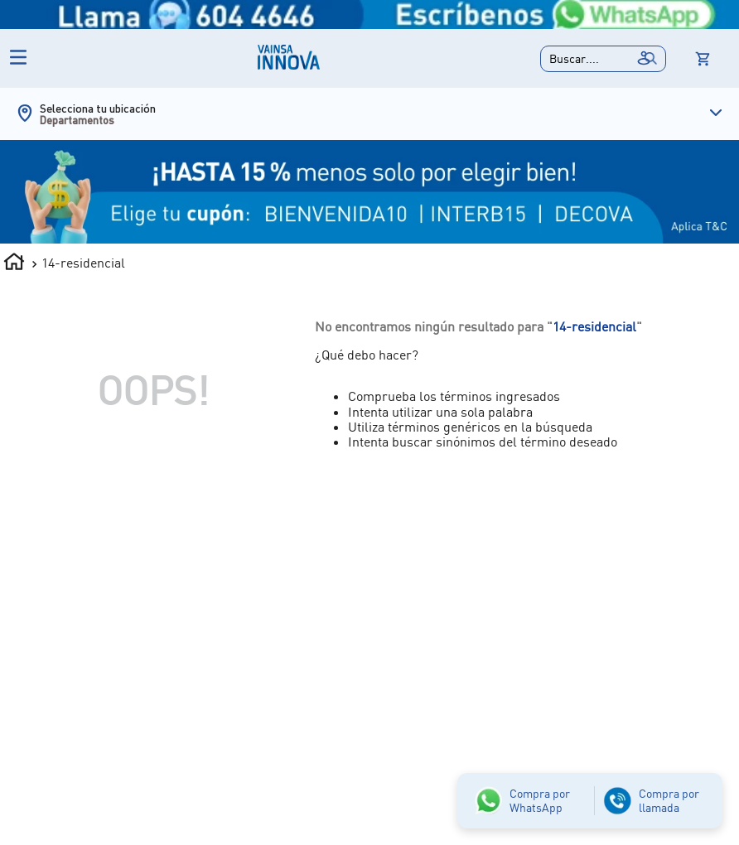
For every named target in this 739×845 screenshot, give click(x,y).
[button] (603, 58)
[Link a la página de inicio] (14, 264)
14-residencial (83, 262)
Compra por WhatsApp (540, 800)
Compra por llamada (669, 800)
